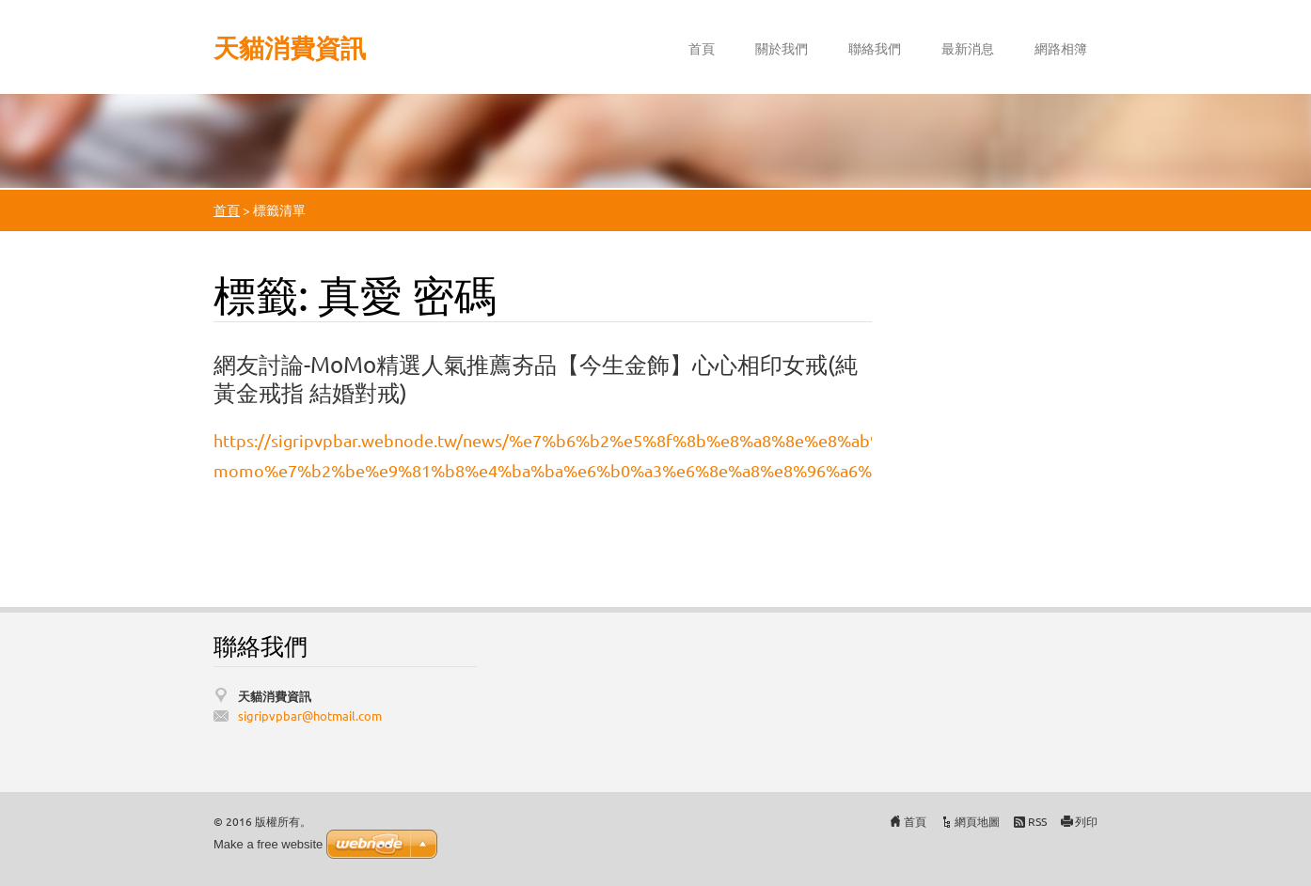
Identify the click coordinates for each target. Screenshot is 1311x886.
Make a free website (268, 844)
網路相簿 (1061, 47)
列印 (1086, 821)
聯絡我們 (874, 47)
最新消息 (967, 47)
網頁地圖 (977, 821)
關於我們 (781, 47)
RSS (1037, 821)
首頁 (701, 47)
